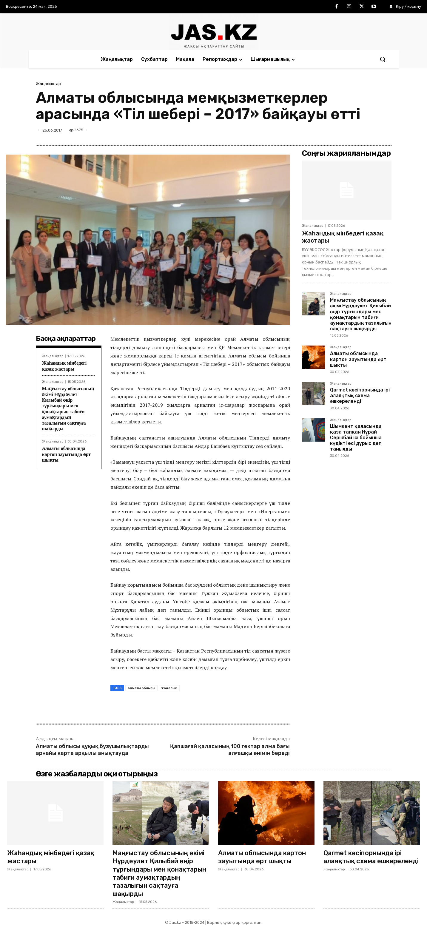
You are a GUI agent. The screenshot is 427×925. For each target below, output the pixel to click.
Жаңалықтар (48, 84)
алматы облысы (141, 688)
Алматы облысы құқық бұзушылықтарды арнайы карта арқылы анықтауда (92, 749)
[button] (382, 59)
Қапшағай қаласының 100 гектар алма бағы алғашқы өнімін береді (230, 749)
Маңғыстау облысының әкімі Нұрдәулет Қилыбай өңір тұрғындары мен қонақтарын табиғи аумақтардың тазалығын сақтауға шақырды (360, 314)
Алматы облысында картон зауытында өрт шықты (66, 454)
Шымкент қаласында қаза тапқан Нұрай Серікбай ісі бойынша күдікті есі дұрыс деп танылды (356, 437)
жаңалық (169, 688)
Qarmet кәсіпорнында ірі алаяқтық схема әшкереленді (360, 395)
